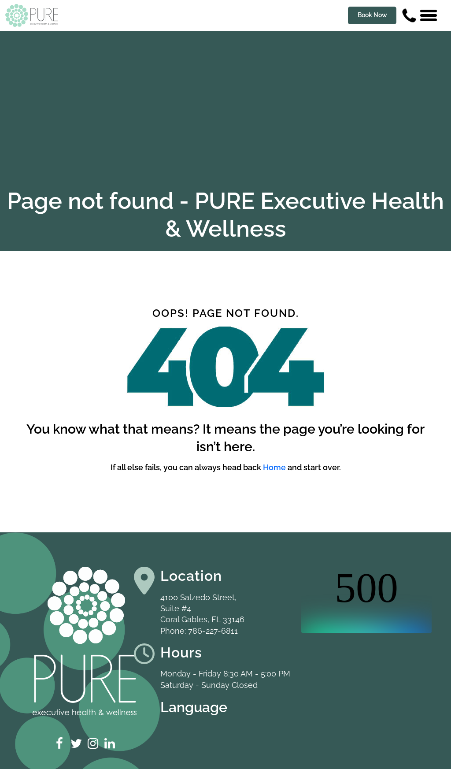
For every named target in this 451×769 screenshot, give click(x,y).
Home (274, 467)
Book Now (372, 15)
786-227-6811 (213, 630)
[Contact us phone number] (409, 15)
